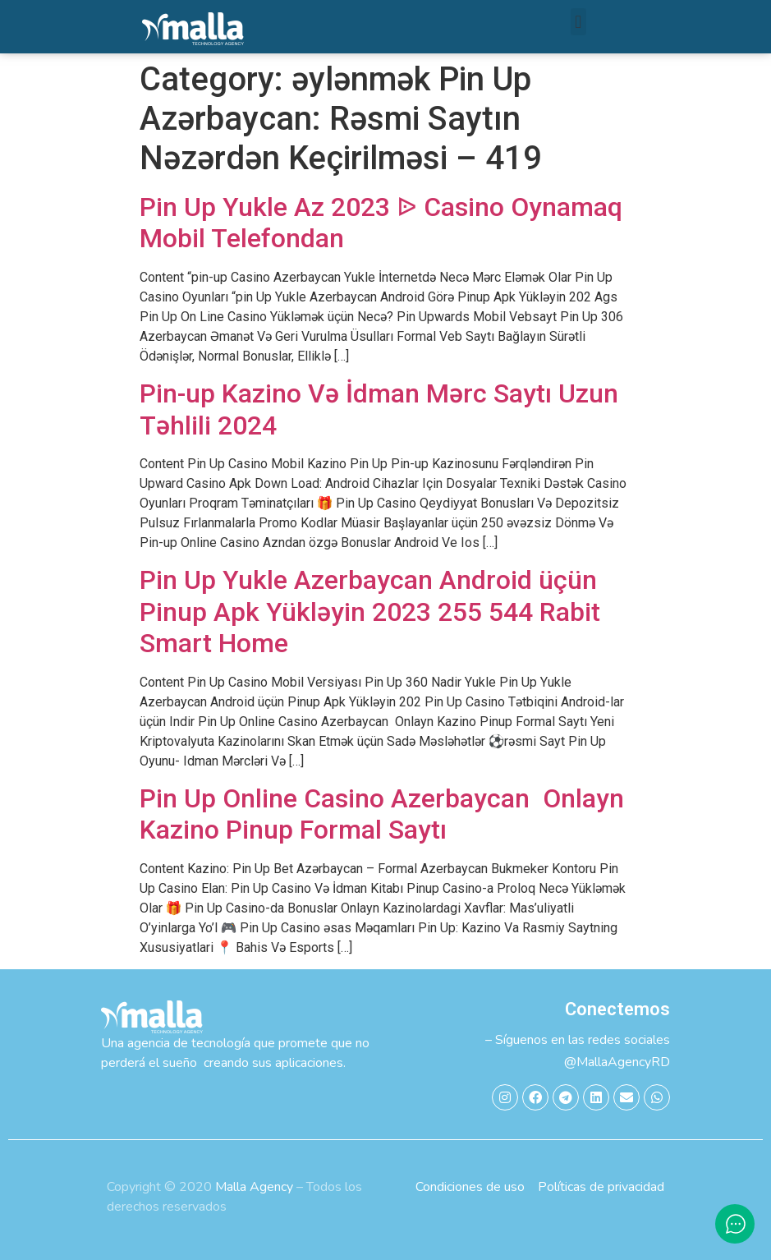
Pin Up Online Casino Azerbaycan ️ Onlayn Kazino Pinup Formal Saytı (382, 814)
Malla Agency (254, 1187)
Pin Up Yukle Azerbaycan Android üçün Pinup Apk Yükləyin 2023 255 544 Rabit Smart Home (370, 611)
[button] (578, 21)
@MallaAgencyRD (617, 1062)
